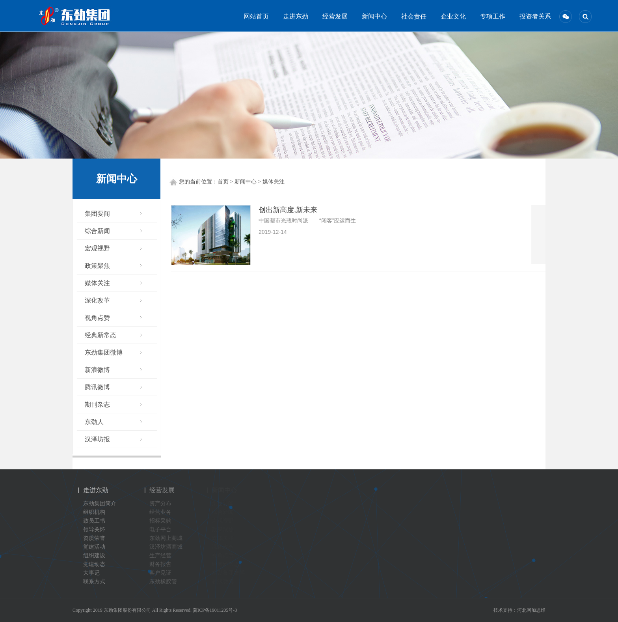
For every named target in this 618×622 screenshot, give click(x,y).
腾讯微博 (97, 387)
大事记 (89, 573)
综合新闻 (97, 231)
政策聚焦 (97, 265)
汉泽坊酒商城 (168, 547)
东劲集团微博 (103, 352)
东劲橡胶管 (166, 582)
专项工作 (491, 16)
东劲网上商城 (168, 538)
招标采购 (163, 521)
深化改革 (97, 300)
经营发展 (333, 16)
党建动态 (92, 564)
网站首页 (255, 16)
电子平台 (163, 529)
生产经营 (163, 555)
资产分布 (163, 503)
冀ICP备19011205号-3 (215, 610)
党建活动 (92, 547)
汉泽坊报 (97, 439)
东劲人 (93, 421)
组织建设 (92, 555)
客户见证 (163, 573)
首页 (223, 182)
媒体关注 (273, 182)
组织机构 (92, 512)
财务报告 (163, 564)
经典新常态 (100, 335)
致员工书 (92, 521)
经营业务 (163, 512)
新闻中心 (373, 16)
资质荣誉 (92, 538)
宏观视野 (97, 248)
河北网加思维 (531, 610)
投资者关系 (530, 16)
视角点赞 (97, 317)
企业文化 (452, 16)
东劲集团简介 (97, 503)
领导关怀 (92, 529)
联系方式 (92, 582)
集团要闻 (97, 213)
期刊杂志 (97, 404)
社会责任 (412, 16)
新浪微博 (97, 369)
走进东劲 (294, 16)
